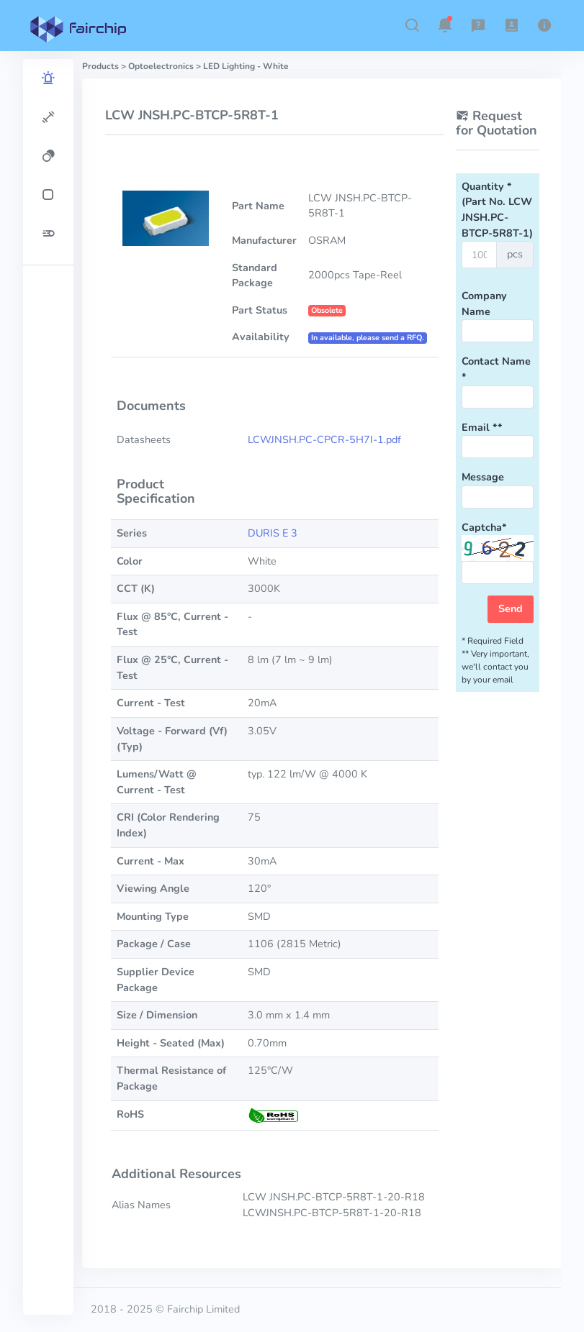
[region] (48, 687)
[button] (411, 25)
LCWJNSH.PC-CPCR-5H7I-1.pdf (324, 439)
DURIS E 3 (272, 533)
